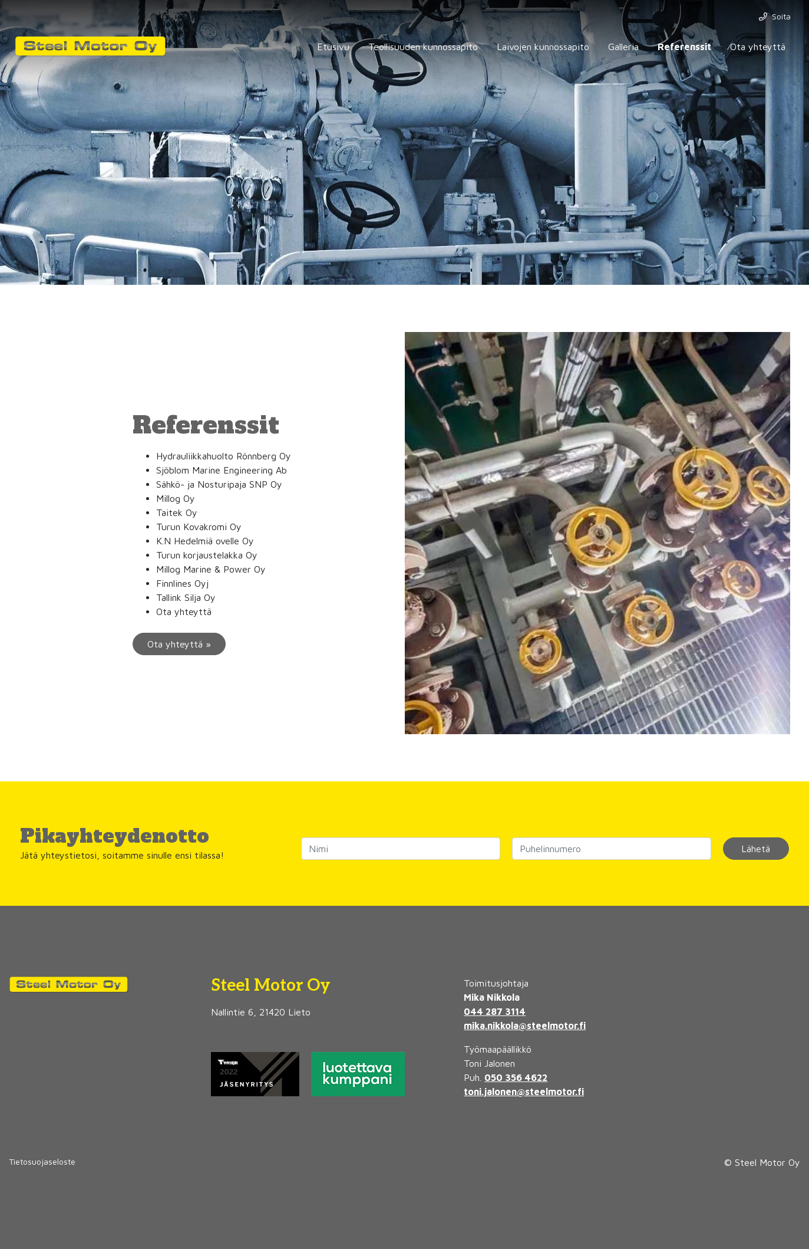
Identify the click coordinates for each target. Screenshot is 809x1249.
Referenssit (684, 46)
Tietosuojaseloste (42, 1161)
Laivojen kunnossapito (543, 46)
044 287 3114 (495, 1011)
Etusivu (333, 46)
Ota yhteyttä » (179, 644)
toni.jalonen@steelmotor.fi (524, 1091)
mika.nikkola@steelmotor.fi (525, 1025)
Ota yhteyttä (757, 46)
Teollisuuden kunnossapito (423, 46)
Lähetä (755, 848)
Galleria (623, 46)
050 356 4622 (515, 1077)
